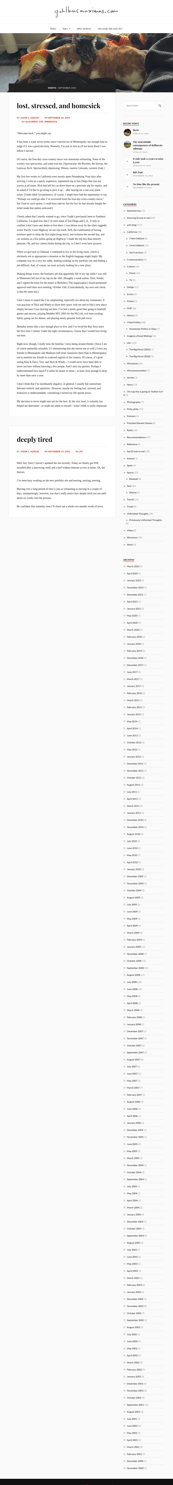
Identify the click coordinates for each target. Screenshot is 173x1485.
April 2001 (132, 1440)
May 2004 (132, 1193)
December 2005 (135, 1130)
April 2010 (132, 862)
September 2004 (135, 1179)
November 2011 (135, 770)
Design (130, 287)
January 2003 (134, 1292)
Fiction (130, 301)
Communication (135, 259)
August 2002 (133, 1327)
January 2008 (134, 1024)
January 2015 (134, 714)
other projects (84, 28)
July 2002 (132, 1334)
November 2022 (135, 587)
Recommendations (136, 437)
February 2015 (134, 707)
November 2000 (135, 1468)
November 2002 (135, 1306)
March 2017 (133, 679)
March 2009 (133, 932)
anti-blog (131, 224)
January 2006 (134, 1122)
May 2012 (132, 749)
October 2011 (134, 777)
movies (130, 377)
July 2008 (132, 982)
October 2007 (134, 1045)
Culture (131, 266)
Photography (133, 402)
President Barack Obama (139, 423)
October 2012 (134, 742)
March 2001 (133, 1446)
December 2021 (135, 594)
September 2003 (135, 1235)
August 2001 (133, 1411)
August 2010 (133, 834)
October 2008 (134, 960)
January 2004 (134, 1214)
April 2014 (132, 728)
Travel (130, 506)
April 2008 (132, 1003)
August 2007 (133, 1059)
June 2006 (132, 1108)
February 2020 (134, 636)
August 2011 (133, 784)
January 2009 (134, 946)
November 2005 (135, 1136)
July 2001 (132, 1418)
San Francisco (136, 252)
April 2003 (132, 1270)
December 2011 (135, 763)
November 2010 (135, 827)
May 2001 (132, 1432)
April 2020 (132, 622)
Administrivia (134, 210)
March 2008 (133, 1010)
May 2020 (132, 615)
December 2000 (135, 1461)
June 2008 (132, 989)
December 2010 (135, 819)
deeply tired (34, 439)
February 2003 (134, 1284)
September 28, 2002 (59, 118)
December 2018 (135, 657)
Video (130, 530)
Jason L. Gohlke (29, 118)
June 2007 (132, 1073)
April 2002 (132, 1355)
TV (130, 280)
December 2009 (135, 876)
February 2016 (134, 693)
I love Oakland (136, 245)
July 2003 (132, 1249)
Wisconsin (132, 537)
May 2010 (132, 855)
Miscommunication (137, 370)
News (130, 384)
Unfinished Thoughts (137, 513)
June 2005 (132, 1144)
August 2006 (133, 1101)
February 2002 (134, 1369)
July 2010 (132, 841)
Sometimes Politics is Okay (142, 328)
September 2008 (135, 967)
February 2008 (134, 1017)
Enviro (130, 294)
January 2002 (134, 1376)
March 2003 (133, 1277)
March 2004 (133, 1207)
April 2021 (132, 601)
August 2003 (133, 1242)
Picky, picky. (133, 409)
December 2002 (135, 1299)
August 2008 (133, 974)
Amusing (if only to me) (138, 217)
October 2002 (134, 1313)
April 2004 (132, 1200)
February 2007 (134, 1094)
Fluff (129, 308)
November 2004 (135, 1165)
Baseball (133, 478)
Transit (130, 499)
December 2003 (135, 1221)
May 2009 (132, 918)
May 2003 (132, 1263)
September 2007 (135, 1052)
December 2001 (135, 1383)
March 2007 (133, 1087)
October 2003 (134, 1228)
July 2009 (132, 904)
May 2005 (132, 1151)
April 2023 (132, 573)
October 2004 (134, 1172)
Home (53, 28)
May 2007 (132, 1080)
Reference (132, 444)
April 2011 (132, 798)
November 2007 (135, 1038)
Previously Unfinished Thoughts (145, 520)
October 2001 (134, 1397)
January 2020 (134, 643)
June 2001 (132, 1425)
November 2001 (135, 1390)
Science (130, 458)
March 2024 (133, 566)
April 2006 (132, 1115)
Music (132, 273)
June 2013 (132, 735)
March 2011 (133, 805)
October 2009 (134, 890)
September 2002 (135, 1320)
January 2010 (134, 869)
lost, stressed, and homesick (58, 105)
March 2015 (133, 700)
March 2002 (133, 1362)
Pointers (131, 416)
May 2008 (132, 996)
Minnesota (50, 121)
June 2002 (132, 1341)
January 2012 (134, 756)
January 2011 (134, 812)
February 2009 (134, 939)
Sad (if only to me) (136, 451)
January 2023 (134, 580)
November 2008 (135, 953)
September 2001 (135, 1404)
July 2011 (132, 791)
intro (65, 28)
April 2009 (132, 925)
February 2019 (134, 650)
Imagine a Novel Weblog (139, 335)
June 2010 (132, 848)
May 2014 (132, 721)
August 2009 (133, 897)
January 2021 (134, 608)
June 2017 (132, 672)
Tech (129, 485)
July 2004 (132, 1186)
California (31, 121)
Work (130, 544)
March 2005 (133, 1158)
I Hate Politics (134, 322)
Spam (130, 465)
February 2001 (134, 1454)
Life (41, 121)
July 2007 (132, 1066)
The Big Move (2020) (139, 356)
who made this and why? (110, 28)
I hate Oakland (136, 238)
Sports (130, 472)
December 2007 (135, 1031)
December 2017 (135, 665)
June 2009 (132, 911)
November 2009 (135, 883)
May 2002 (132, 1348)
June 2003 (132, 1256)
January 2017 (134, 686)
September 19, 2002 (59, 451)
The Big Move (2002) (139, 349)
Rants (130, 430)
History (131, 315)
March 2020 (133, 629)
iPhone (133, 492)
